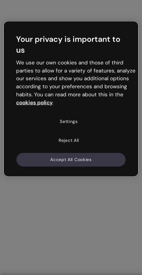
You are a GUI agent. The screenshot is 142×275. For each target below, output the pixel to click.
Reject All (69, 140)
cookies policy (34, 102)
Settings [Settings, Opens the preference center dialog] (69, 121)
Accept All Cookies (71, 159)
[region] (70, 99)
